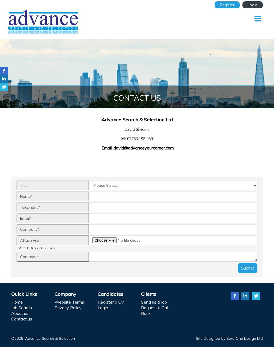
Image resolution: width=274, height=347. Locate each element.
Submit (247, 268)
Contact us (21, 319)
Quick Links (24, 294)
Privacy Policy (68, 307)
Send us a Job (154, 302)
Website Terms (69, 302)
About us (19, 313)
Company (65, 294)
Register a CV (111, 302)
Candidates (110, 294)
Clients (148, 294)
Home (17, 302)
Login (252, 4)
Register (227, 4)
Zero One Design (241, 338)
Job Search (21, 307)
